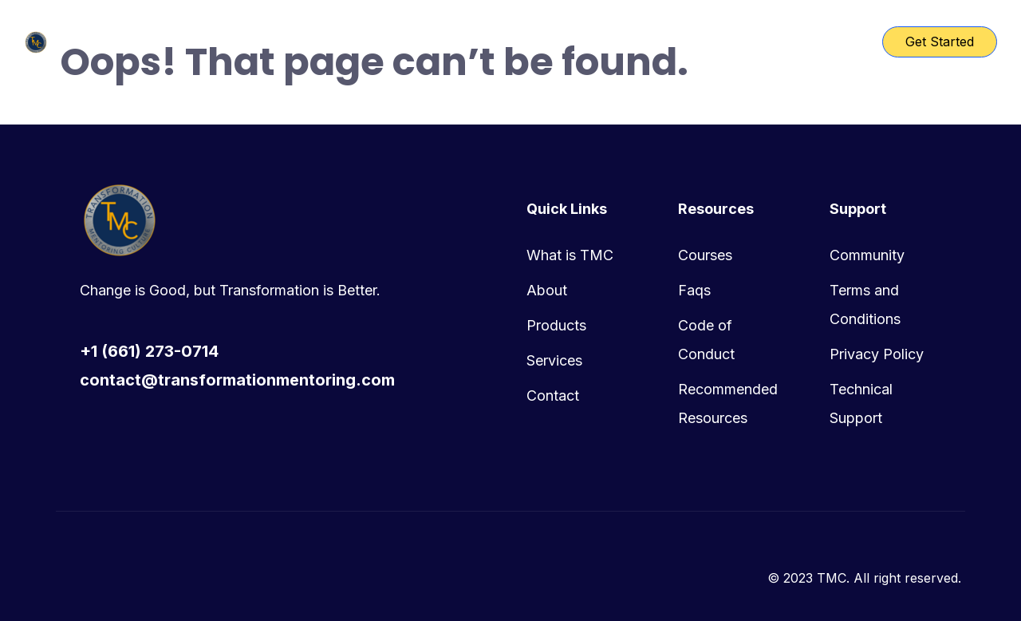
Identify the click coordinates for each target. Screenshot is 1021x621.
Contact (552, 395)
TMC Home (363, 41)
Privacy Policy (877, 354)
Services (554, 360)
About (546, 290)
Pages (548, 41)
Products (556, 325)
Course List (464, 41)
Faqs (694, 290)
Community (867, 255)
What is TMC (569, 255)
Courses (705, 255)
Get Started (939, 41)
